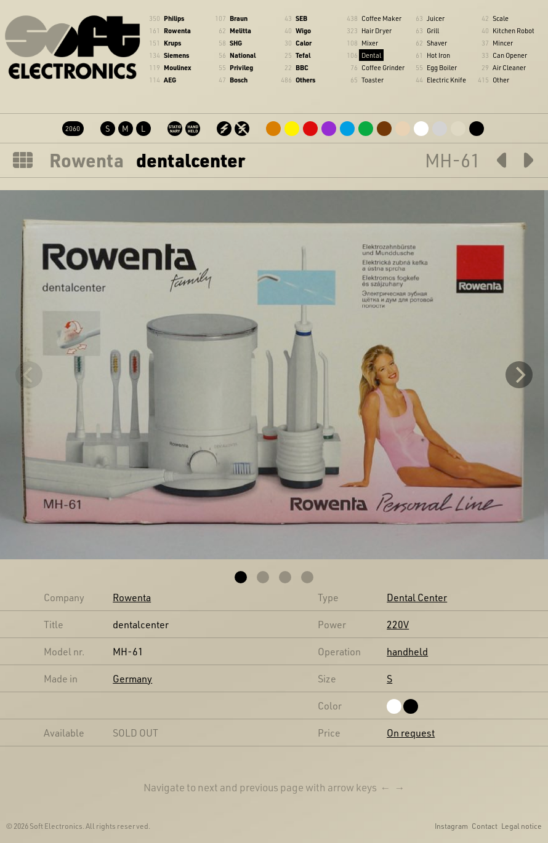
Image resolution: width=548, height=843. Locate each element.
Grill (433, 30)
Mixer (369, 42)
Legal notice (521, 826)
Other (501, 79)
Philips (174, 18)
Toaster (372, 79)
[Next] (519, 374)
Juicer (436, 18)
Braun (239, 18)
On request (411, 732)
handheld (407, 651)
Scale (501, 18)
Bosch (239, 79)
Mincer (503, 42)
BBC (302, 67)
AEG (170, 79)
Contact (485, 826)
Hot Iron (438, 55)
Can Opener (510, 55)
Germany (132, 678)
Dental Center (417, 597)
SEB (301, 18)
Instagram (451, 826)
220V (398, 624)
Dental (371, 55)
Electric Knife (446, 79)
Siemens (176, 55)
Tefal (303, 55)
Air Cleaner (509, 67)
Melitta (240, 30)
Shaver (437, 42)
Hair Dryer (376, 30)
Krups (172, 42)
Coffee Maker (381, 18)
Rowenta (177, 30)
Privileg (241, 67)
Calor (304, 42)
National (243, 55)
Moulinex (177, 67)
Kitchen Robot (513, 30)
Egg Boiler (442, 67)
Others (305, 79)
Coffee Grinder (383, 67)
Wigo (303, 30)
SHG (236, 42)
